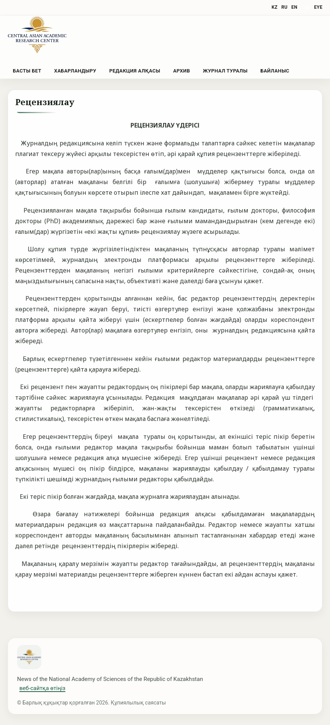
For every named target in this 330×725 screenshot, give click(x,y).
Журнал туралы (225, 71)
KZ (275, 7)
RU (284, 7)
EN (294, 7)
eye (318, 7)
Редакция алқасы (134, 71)
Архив (181, 71)
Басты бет (27, 71)
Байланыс (275, 71)
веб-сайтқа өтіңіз (42, 688)
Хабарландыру (75, 71)
